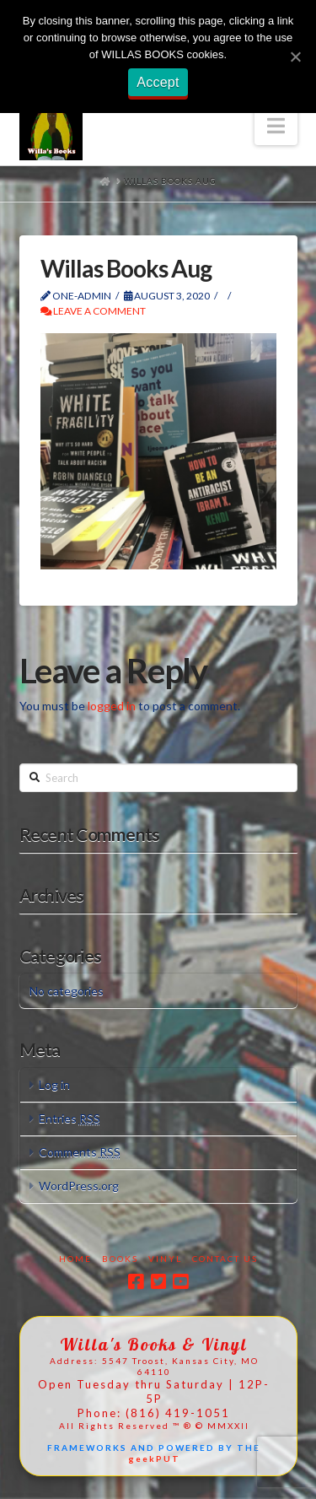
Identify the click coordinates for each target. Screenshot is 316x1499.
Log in (54, 1084)
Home (75, 1259)
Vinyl (165, 1259)
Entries (69, 1118)
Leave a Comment (93, 311)
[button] (275, 125)
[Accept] (295, 56)
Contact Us (225, 1259)
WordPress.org (79, 1185)
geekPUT (154, 1458)
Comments (80, 1152)
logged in (112, 705)
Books (120, 1259)
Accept (158, 82)
